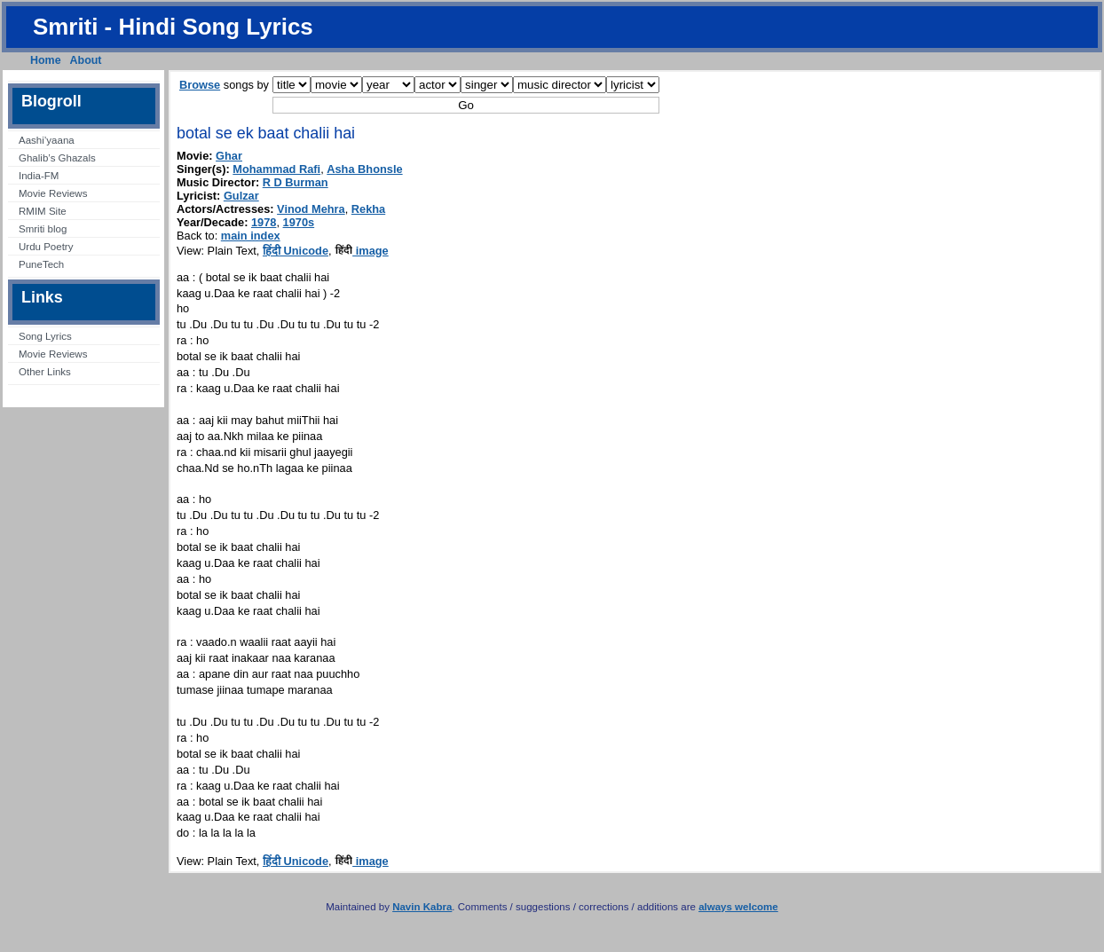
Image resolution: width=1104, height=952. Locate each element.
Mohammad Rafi (276, 169)
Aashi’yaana (47, 140)
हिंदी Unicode (295, 250)
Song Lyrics (45, 336)
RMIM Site (43, 211)
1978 (263, 222)
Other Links (45, 371)
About (86, 60)
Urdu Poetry (46, 246)
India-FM (39, 175)
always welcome (738, 906)
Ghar (229, 155)
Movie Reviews (53, 193)
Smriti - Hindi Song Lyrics (173, 26)
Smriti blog (43, 229)
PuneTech (41, 264)
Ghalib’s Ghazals (57, 158)
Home (45, 60)
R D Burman (295, 182)
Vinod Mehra (311, 209)
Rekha (368, 209)
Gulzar (241, 195)
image (362, 250)
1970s (299, 222)
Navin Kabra (422, 906)
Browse (199, 84)
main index (250, 235)
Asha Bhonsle (364, 169)
